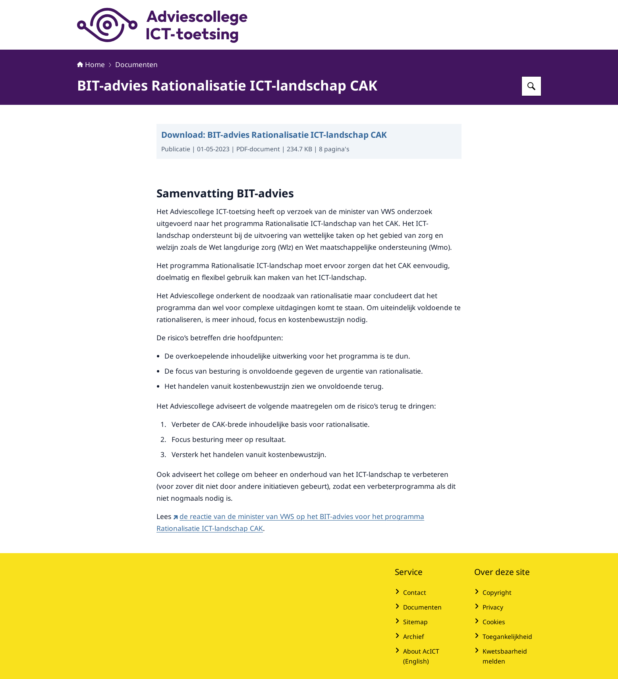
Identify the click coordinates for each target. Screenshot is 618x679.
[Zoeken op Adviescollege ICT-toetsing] (531, 86)
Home (91, 64)
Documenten (136, 64)
